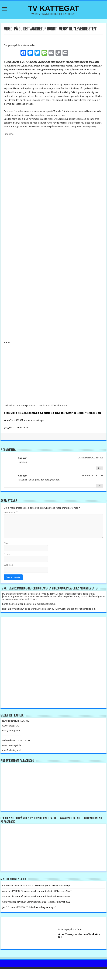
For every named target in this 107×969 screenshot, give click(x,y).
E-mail (7, 540)
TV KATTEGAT (53, 8)
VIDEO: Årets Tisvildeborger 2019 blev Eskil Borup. (45, 871)
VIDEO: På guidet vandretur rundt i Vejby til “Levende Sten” (42, 877)
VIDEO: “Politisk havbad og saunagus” (37, 893)
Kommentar (11, 498)
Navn (6, 529)
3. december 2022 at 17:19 (91, 461)
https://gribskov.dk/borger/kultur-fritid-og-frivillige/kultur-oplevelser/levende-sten (53, 398)
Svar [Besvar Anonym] (99, 454)
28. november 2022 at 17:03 (90, 444)
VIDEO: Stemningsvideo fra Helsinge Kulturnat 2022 (44, 887)
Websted (8, 550)
